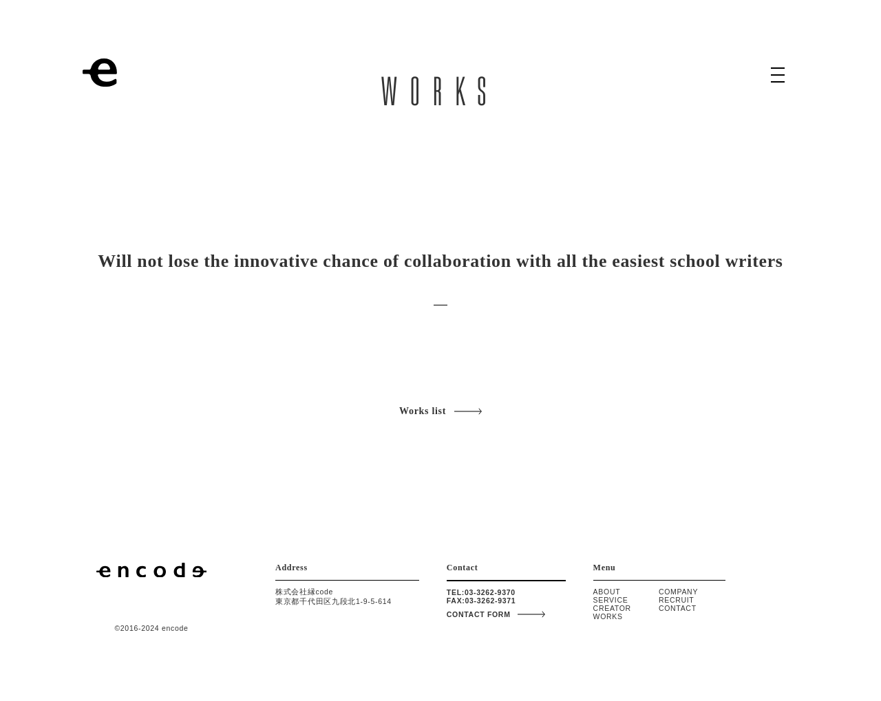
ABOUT (607, 591)
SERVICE (610, 600)
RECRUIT (676, 600)
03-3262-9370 (490, 592)
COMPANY (678, 591)
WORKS (608, 616)
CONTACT (678, 608)
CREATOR (612, 608)
